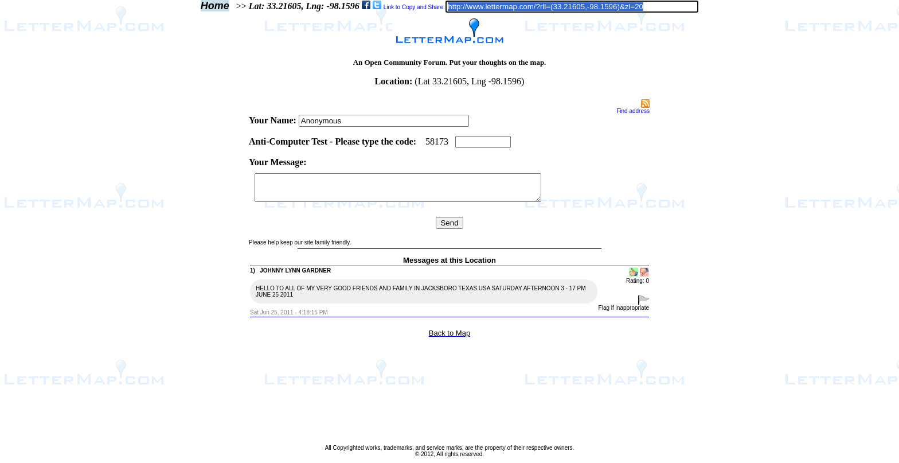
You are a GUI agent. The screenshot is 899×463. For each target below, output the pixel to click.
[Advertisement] (199, 271)
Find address (633, 111)
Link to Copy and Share (414, 7)
